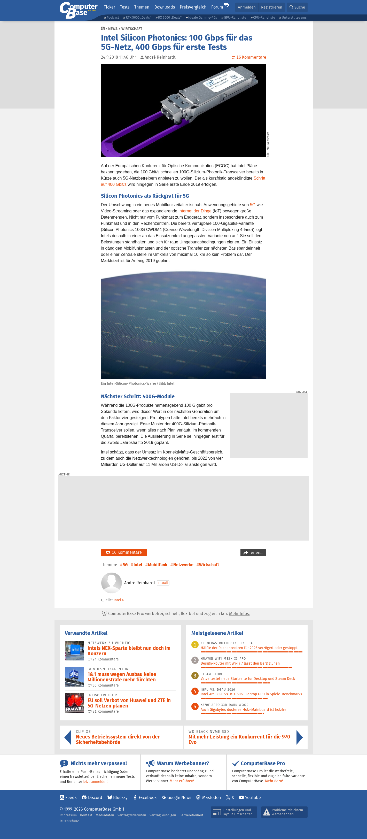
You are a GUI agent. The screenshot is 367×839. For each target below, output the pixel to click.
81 (103, 711)
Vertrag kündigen (163, 815)
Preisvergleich (193, 7)
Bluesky (120, 797)
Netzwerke (183, 565)
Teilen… (255, 553)
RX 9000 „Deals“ (170, 17)
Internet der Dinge (195, 211)
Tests (124, 7)
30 (103, 685)
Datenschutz (69, 820)
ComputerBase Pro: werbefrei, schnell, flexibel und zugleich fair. (176, 614)
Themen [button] (141, 7)
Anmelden (247, 7)
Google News (179, 797)
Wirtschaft (131, 28)
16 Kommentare (124, 552)
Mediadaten (105, 815)
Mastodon (211, 797)
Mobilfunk (157, 565)
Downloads (164, 7)
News (113, 28)
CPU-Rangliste (264, 17)
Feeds (70, 797)
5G (252, 205)
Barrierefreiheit (191, 815)
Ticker (109, 7)
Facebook (148, 797)
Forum (217, 7)
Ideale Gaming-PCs (202, 17)
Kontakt (86, 815)
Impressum (68, 815)
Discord (95, 797)
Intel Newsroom (268, 141)
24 (103, 659)
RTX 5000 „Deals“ (138, 17)
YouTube (253, 797)
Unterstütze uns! (294, 17)
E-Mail (163, 582)
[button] (297, 7)
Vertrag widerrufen (132, 815)
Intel (138, 565)
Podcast (113, 17)
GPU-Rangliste (235, 17)
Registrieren (271, 7)
